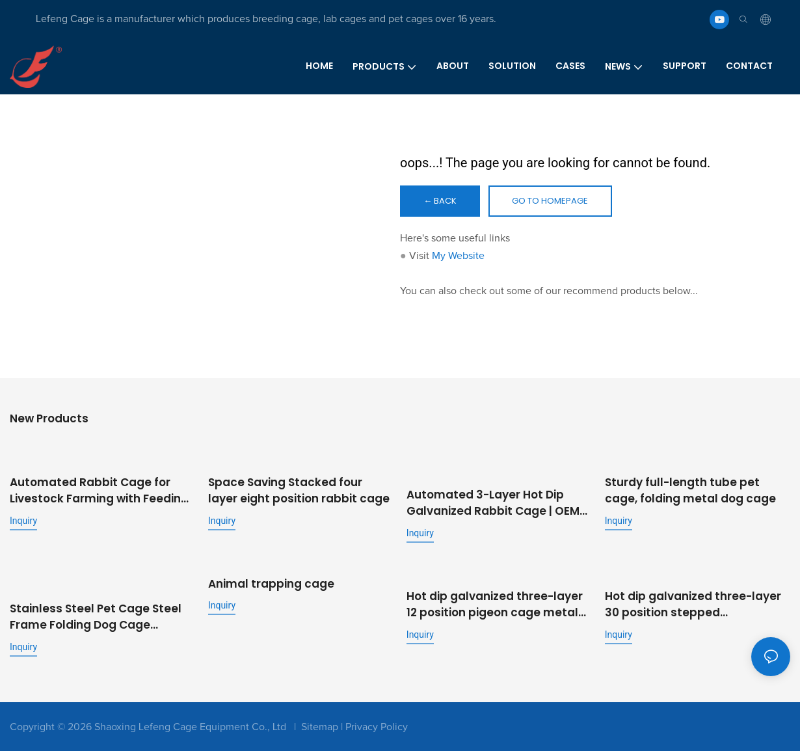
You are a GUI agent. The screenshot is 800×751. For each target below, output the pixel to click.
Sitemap (320, 725)
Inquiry (23, 522)
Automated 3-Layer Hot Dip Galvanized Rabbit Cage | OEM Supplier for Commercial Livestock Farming (493, 504)
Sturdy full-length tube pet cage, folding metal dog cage (690, 492)
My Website (458, 258)
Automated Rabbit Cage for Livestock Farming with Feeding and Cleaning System (99, 492)
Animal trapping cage (271, 584)
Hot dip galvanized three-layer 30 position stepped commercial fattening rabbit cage (693, 604)
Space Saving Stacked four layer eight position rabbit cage (299, 492)
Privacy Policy (376, 725)
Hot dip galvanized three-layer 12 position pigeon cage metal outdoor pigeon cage (495, 604)
